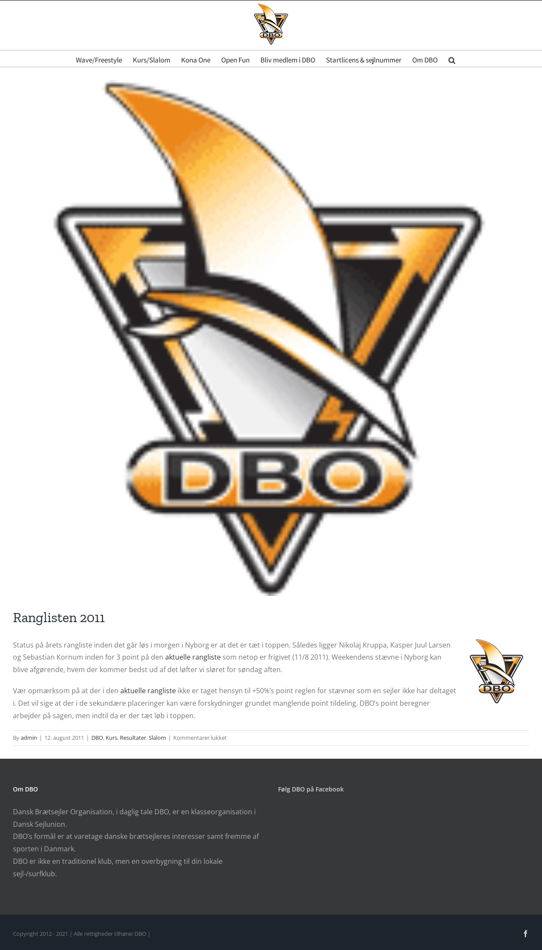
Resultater (133, 737)
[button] (451, 58)
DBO (97, 737)
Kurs (111, 737)
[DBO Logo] (271, 338)
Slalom (157, 737)
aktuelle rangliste (193, 657)
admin (29, 737)
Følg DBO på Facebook (311, 789)
